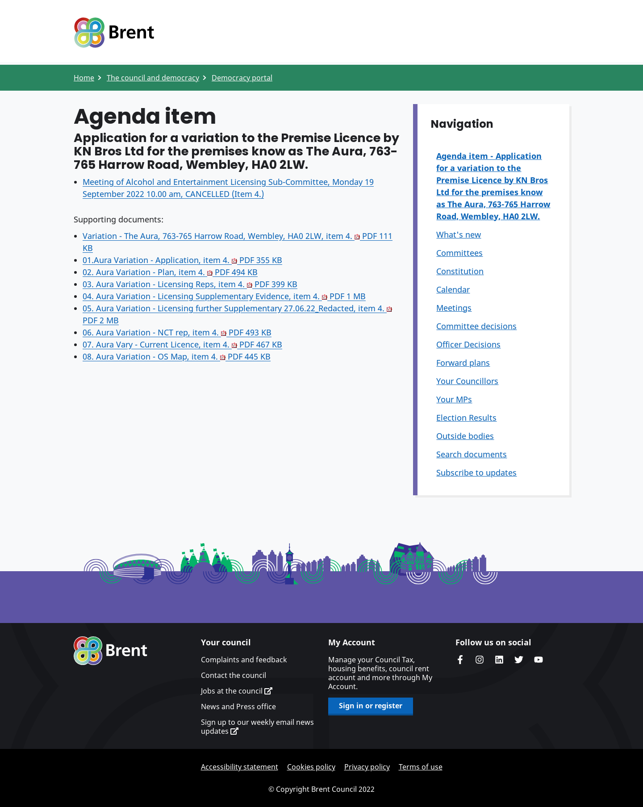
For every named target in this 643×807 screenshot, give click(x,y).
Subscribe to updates (476, 472)
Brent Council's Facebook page (459, 659)
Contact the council (233, 675)
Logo (114, 32)
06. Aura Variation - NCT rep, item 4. (177, 332)
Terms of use (421, 766)
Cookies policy (311, 766)
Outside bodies (465, 436)
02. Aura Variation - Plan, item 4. (170, 272)
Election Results (466, 417)
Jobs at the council (236, 690)
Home (84, 78)
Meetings (454, 307)
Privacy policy (367, 766)
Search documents (471, 454)
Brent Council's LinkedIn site (499, 659)
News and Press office (238, 706)
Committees (459, 252)
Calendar (453, 289)
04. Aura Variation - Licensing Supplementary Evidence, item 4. (224, 296)
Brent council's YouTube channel (538, 659)
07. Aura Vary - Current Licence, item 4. (182, 344)
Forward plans (463, 362)
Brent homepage (110, 650)
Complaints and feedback (244, 659)
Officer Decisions (468, 344)
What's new (458, 234)
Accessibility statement (239, 766)
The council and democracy (153, 78)
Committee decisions (476, 326)
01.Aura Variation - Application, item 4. (182, 260)
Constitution (460, 271)
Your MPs (454, 399)
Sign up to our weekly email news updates (257, 727)
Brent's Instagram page (479, 659)
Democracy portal (242, 78)
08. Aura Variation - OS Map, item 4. (177, 356)
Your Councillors (467, 381)
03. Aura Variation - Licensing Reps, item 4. (190, 284)
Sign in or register (370, 706)
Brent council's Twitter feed (518, 659)
